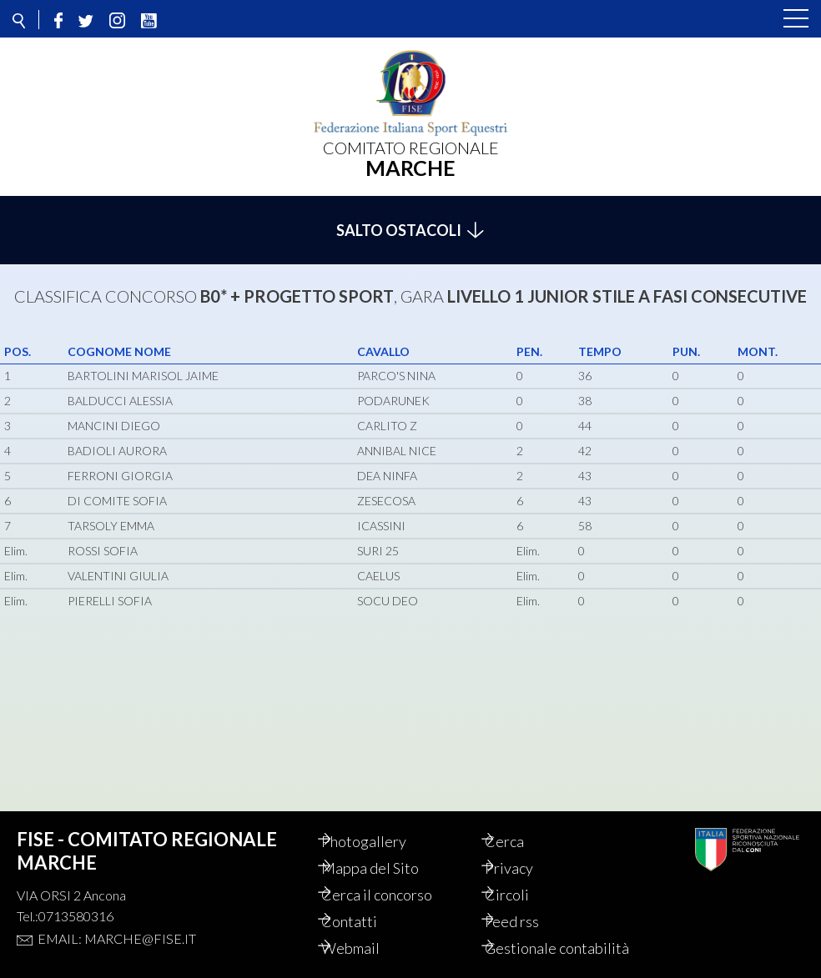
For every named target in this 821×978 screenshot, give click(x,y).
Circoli (524, 876)
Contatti (367, 903)
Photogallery (381, 823)
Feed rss (529, 903)
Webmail (368, 929)
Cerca (521, 823)
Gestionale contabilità (538, 938)
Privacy (526, 849)
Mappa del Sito (387, 849)
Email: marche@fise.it (117, 920)
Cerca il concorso (394, 876)
